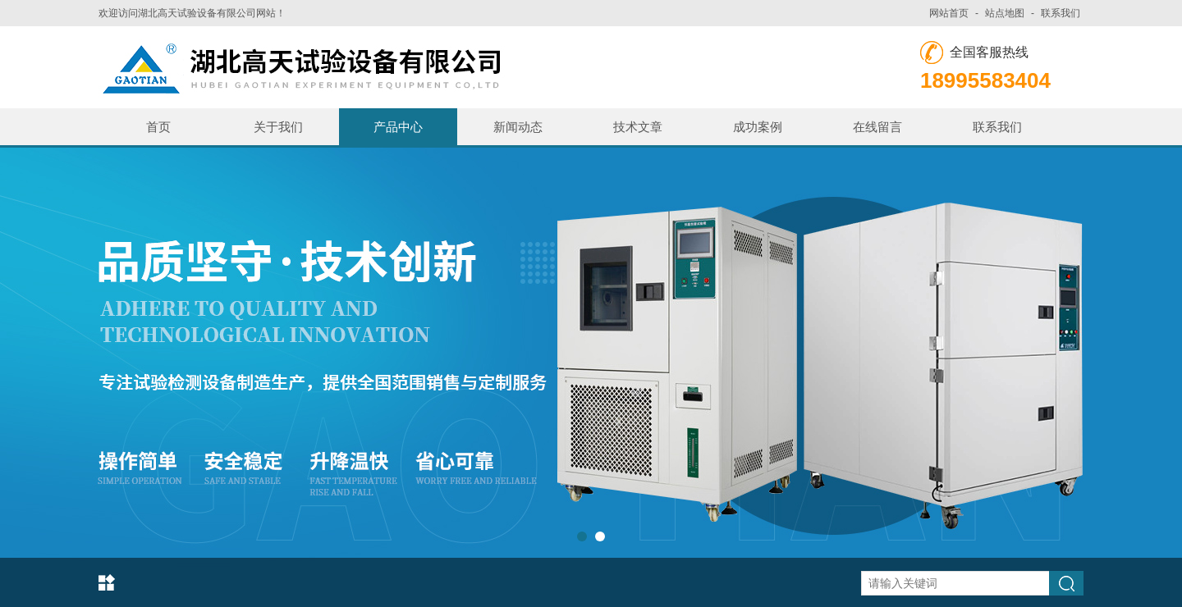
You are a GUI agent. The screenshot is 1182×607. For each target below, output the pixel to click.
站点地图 (1004, 13)
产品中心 (398, 127)
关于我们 (278, 127)
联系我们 (1060, 13)
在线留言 (877, 127)
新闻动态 (518, 127)
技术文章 (637, 127)
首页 (158, 127)
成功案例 (757, 127)
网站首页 (949, 13)
